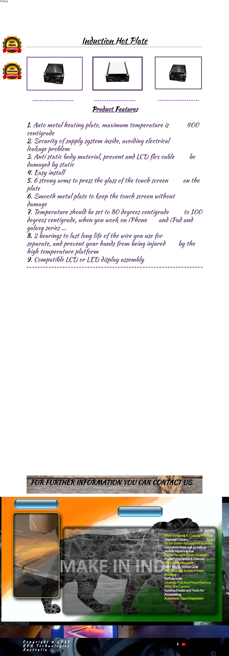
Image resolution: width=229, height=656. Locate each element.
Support (22, 536)
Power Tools (116, 554)
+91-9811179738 (180, 16)
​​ (21, 518)
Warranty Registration (27, 572)
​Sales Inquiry (28, 530)
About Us (24, 524)
